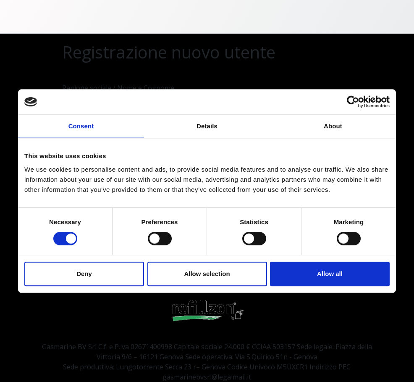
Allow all (330, 273)
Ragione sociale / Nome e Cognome (118, 88)
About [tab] (333, 126)
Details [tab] (207, 126)
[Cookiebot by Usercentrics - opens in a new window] (353, 102)
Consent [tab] (81, 126)
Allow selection (207, 273)
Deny (84, 273)
